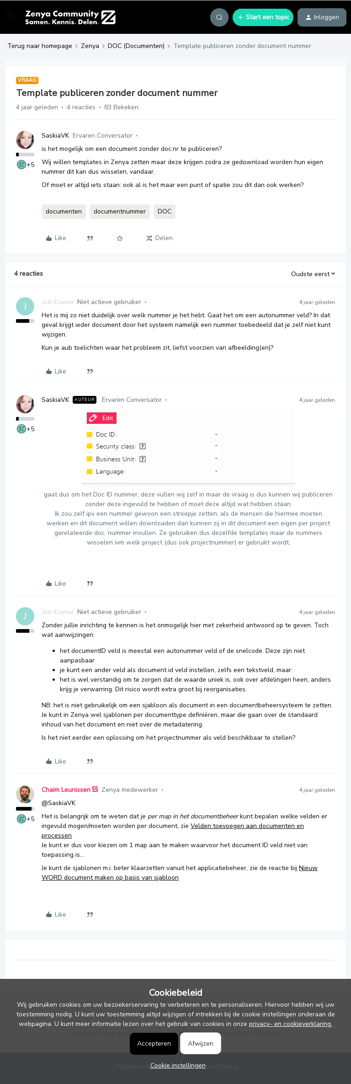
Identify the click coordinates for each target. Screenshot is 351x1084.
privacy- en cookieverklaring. (290, 1024)
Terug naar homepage (39, 46)
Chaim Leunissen (66, 789)
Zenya (90, 46)
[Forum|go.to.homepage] (70, 17)
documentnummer (120, 211)
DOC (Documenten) (136, 46)
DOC (164, 211)
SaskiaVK (55, 135)
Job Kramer (58, 302)
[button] (10, 19)
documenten (64, 211)
